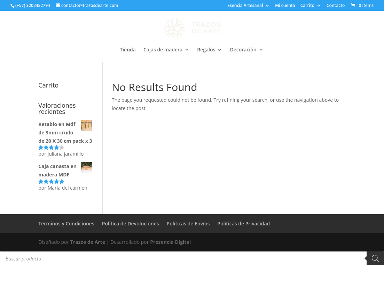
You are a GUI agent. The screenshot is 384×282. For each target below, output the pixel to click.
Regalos (206, 50)
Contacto (336, 5)
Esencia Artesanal (245, 5)
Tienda (128, 50)
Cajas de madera (162, 50)
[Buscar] (375, 258)
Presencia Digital (170, 242)
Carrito (307, 5)
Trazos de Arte (87, 242)
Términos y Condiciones (66, 223)
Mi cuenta (285, 5)
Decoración (243, 50)
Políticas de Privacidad (243, 223)
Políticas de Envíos (188, 223)
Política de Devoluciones (130, 223)
